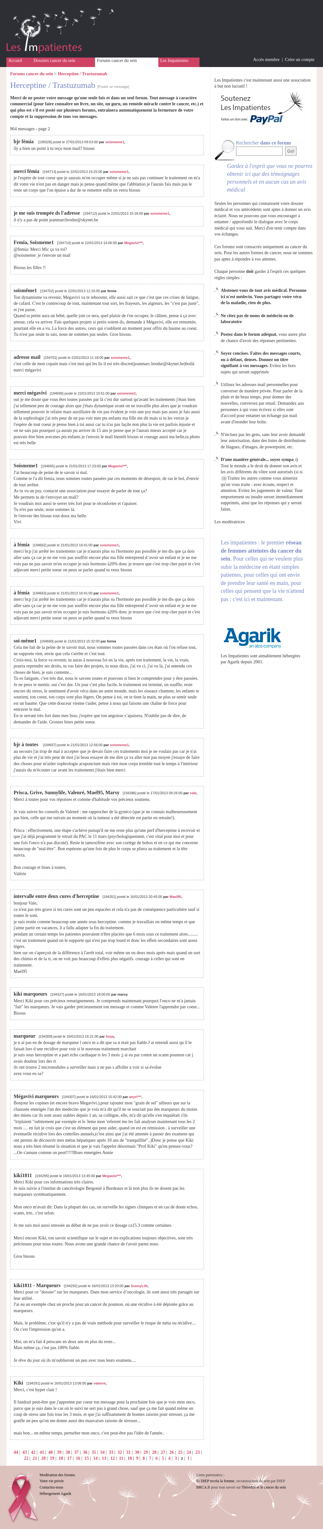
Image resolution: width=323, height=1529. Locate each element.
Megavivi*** (133, 243)
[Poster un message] (113, 87)
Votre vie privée (52, 1481)
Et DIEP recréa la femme (215, 1481)
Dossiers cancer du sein (54, 60)
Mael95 (175, 897)
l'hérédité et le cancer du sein (264, 1487)
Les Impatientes (174, 60)
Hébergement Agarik (55, 1493)
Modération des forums (57, 1475)
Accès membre (266, 59)
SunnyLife (139, 1286)
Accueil (15, 60)
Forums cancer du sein (117, 60)
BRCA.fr (203, 1487)
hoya (110, 1036)
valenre (99, 1383)
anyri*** (135, 1097)
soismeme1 (114, 142)
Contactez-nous (51, 1487)
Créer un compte (299, 59)
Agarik (233, 662)
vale (193, 793)
